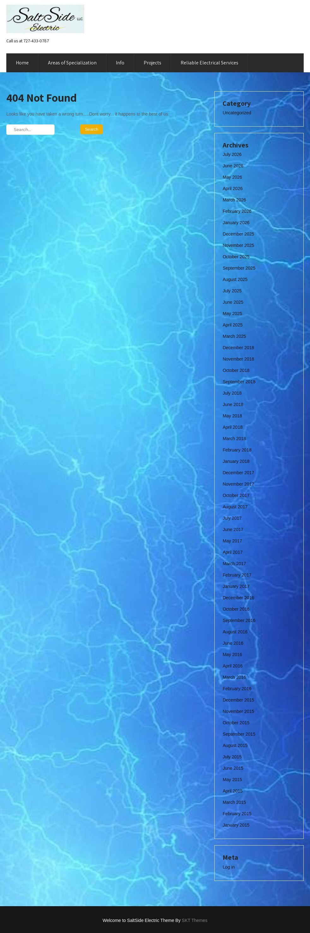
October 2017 (236, 495)
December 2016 (238, 597)
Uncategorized (237, 112)
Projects (152, 62)
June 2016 (233, 643)
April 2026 (232, 188)
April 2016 (232, 665)
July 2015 (232, 756)
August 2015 (235, 745)
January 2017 (236, 586)
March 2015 (234, 802)
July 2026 (232, 154)
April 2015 (232, 790)
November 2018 (238, 359)
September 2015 (239, 734)
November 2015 (238, 711)
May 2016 (232, 654)
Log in (229, 867)
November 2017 (238, 484)
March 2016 (234, 677)
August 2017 (235, 506)
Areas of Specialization (72, 62)
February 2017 (237, 574)
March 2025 (234, 336)
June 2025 (233, 302)
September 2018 (239, 381)
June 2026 (233, 165)
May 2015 (232, 779)
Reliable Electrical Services (209, 62)
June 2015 (233, 768)
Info (120, 62)
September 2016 (239, 620)
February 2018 (237, 449)
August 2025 (235, 279)
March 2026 (234, 199)
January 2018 (236, 461)
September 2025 (239, 268)
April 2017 (232, 552)
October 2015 (236, 722)
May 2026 (232, 177)
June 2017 (233, 529)
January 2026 (236, 222)
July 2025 (232, 290)
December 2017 (238, 472)
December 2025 (238, 233)
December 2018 (238, 347)
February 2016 (237, 688)
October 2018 (236, 370)
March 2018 (234, 438)
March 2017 (234, 563)
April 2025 (232, 324)
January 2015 (236, 825)
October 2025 (236, 256)
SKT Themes (194, 920)
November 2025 (238, 245)
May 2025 (232, 313)
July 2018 (232, 393)
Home (22, 62)
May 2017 (232, 540)
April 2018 (232, 427)
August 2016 (235, 631)
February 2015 (237, 813)
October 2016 (236, 609)
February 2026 (237, 211)
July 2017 (232, 518)
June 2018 (233, 404)
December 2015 (238, 700)
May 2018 (232, 415)
